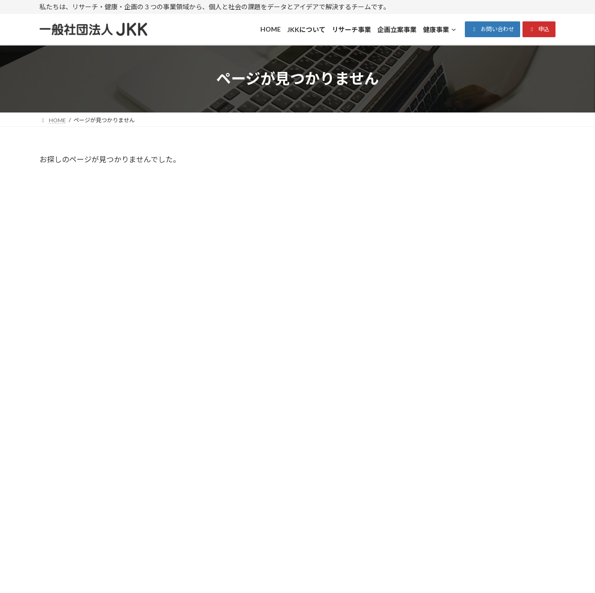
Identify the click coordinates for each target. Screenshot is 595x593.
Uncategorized (440, 262)
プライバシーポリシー (271, 476)
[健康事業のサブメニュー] (433, 523)
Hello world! (489, 187)
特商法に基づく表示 (267, 464)
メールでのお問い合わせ (480, 399)
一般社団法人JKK (288, 576)
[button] (492, 29)
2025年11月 (436, 312)
